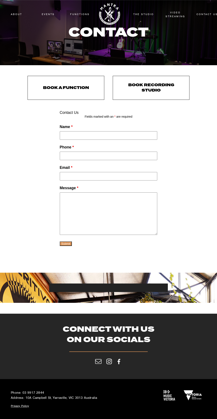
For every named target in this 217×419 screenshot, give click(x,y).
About (16, 14)
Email (66, 167)
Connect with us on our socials (108, 335)
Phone (67, 147)
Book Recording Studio (151, 87)
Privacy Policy (20, 406)
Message (69, 188)
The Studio (143, 14)
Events (48, 14)
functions (80, 14)
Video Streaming (175, 14)
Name (66, 127)
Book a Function (66, 88)
